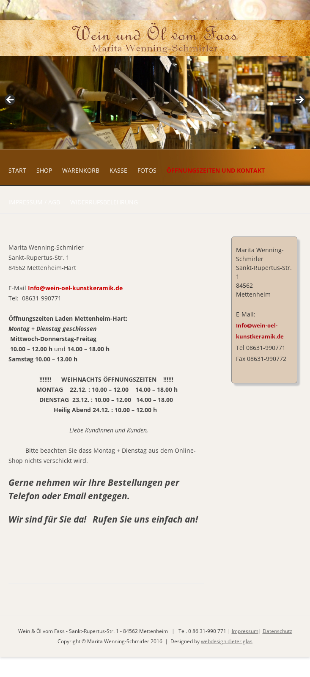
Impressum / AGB (34, 202)
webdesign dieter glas (226, 641)
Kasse (118, 170)
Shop (44, 170)
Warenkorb (80, 170)
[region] (155, 102)
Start (17, 170)
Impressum (245, 631)
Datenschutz (277, 631)
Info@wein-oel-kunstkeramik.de (75, 288)
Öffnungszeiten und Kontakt (216, 170)
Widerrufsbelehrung (104, 202)
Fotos (146, 170)
